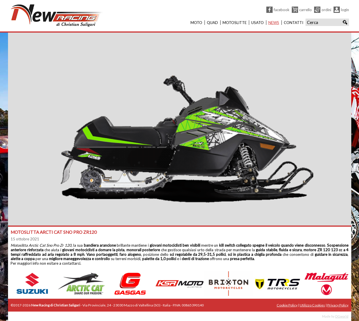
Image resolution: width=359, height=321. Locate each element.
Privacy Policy (337, 305)
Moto (196, 22)
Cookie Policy (287, 305)
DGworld (341, 316)
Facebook (281, 9)
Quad (212, 22)
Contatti (293, 22)
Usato (257, 22)
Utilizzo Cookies (312, 305)
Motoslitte (235, 22)
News (273, 22)
